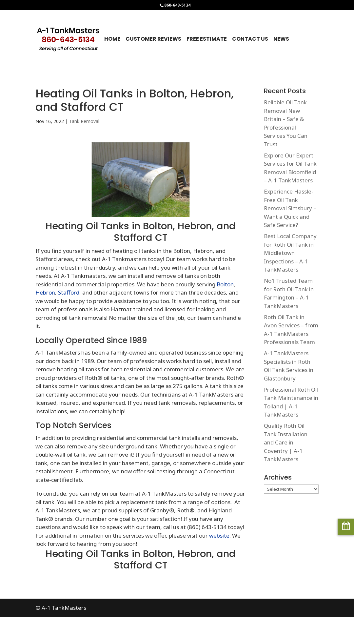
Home (112, 40)
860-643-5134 (177, 5)
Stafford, (69, 292)
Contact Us (250, 40)
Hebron (45, 292)
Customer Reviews (153, 40)
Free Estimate (207, 40)
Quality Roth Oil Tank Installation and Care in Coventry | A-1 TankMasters (285, 442)
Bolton (225, 284)
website (219, 535)
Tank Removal (84, 121)
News (281, 40)
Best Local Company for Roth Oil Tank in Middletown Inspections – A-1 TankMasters (290, 252)
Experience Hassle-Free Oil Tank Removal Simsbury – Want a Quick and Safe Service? (290, 208)
